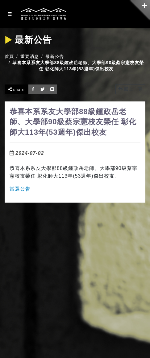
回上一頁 (130, 89)
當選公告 (20, 188)
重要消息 (29, 56)
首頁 (9, 56)
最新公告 (54, 56)
